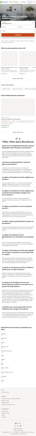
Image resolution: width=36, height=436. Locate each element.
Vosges (3, 415)
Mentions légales (6, 432)
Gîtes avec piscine (5, 400)
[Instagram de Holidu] (15, 426)
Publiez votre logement (14, 2)
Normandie (4, 417)
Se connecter (23, 2)
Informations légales (14, 433)
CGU (11, 432)
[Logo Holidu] (4, 2)
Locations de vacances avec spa (8, 404)
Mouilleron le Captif (5, 413)
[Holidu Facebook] (20, 426)
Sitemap (31, 432)
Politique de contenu (25, 432)
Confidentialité (16, 432)
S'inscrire (30, 2)
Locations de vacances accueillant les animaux (11, 398)
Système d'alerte (22, 433)
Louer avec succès (5, 392)
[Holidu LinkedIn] (18, 426)
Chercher (18, 35)
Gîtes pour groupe (5, 402)
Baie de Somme (5, 411)
